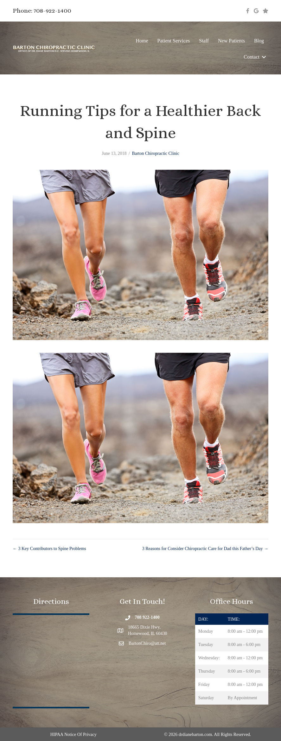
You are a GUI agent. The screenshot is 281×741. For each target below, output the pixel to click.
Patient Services (173, 40)
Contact (251, 57)
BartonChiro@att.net (147, 643)
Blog (259, 40)
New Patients (231, 40)
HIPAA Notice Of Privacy (73, 734)
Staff (204, 40)
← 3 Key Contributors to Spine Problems (49, 548)
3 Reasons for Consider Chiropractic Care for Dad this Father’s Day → (205, 548)
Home (142, 40)
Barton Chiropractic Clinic (155, 153)
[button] (263, 57)
